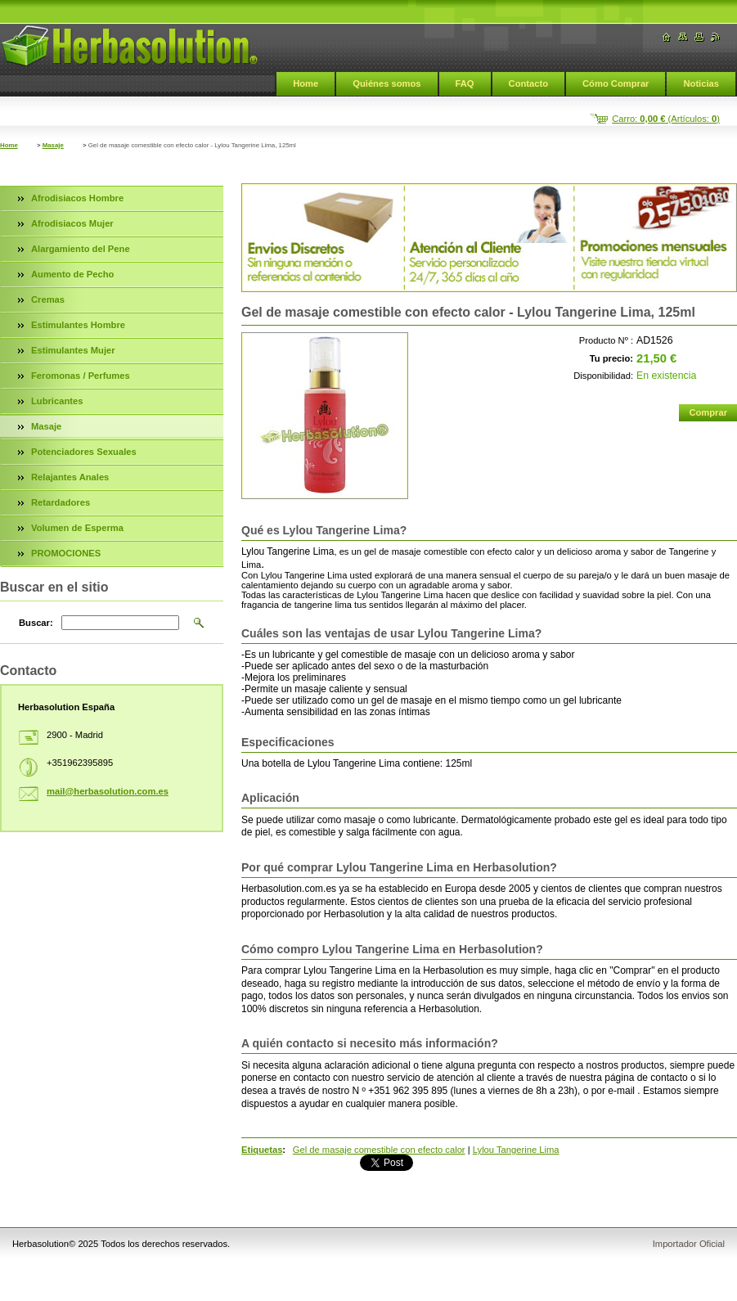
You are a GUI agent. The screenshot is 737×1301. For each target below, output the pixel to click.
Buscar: (36, 623)
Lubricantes (57, 401)
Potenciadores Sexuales (84, 452)
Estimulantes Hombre (78, 325)
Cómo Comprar (615, 83)
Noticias (701, 83)
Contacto (528, 83)
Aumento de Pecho (72, 274)
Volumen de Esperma (77, 528)
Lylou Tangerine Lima (516, 1150)
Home (305, 83)
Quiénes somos (386, 83)
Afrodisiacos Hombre (77, 198)
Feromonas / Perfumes (80, 375)
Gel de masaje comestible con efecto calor (379, 1150)
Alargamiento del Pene (80, 249)
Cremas (48, 299)
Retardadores (60, 502)
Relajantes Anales (70, 477)
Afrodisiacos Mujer (72, 223)
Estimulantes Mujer (73, 350)
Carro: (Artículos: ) (666, 119)
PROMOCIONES (66, 553)
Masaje (53, 145)
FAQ (465, 83)
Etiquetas (261, 1150)
